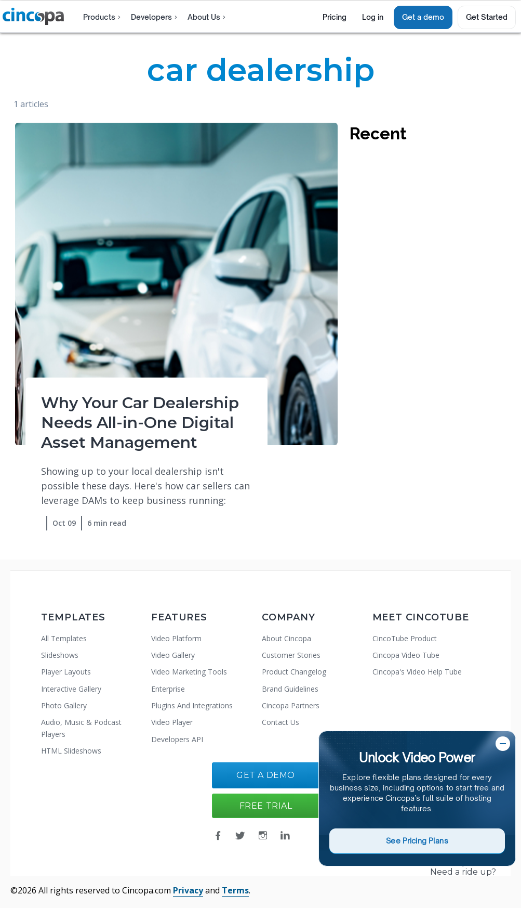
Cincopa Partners (290, 705)
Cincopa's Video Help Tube (417, 672)
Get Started (486, 16)
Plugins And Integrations (192, 705)
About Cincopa (286, 638)
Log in (372, 16)
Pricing (334, 16)
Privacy (188, 890)
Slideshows (59, 655)
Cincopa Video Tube (405, 655)
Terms (235, 890)
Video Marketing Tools (189, 672)
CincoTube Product (404, 638)
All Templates (64, 638)
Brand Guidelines (290, 689)
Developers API (177, 739)
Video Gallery (173, 655)
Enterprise (168, 689)
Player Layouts (66, 672)
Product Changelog (294, 672)
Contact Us (280, 722)
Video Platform (176, 638)
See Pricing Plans (417, 840)
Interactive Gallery (71, 689)
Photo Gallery (64, 705)
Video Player (172, 722)
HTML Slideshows (71, 751)
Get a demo (423, 16)
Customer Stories (291, 655)
